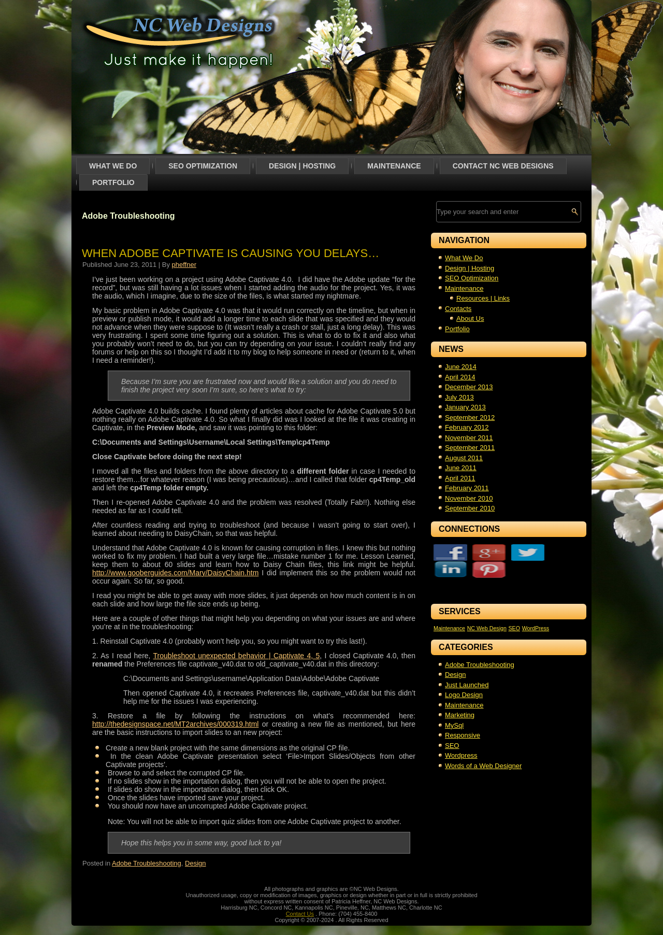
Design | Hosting (302, 166)
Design (195, 863)
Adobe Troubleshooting (146, 863)
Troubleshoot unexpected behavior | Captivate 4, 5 (236, 655)
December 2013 (469, 387)
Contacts (458, 309)
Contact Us (300, 914)
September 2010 (470, 508)
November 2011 (469, 438)
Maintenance (394, 166)
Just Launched (467, 668)
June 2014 (461, 367)
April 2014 (460, 377)
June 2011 (461, 468)
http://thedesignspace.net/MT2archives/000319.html (175, 724)
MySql (454, 708)
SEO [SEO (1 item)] (514, 611)
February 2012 (467, 427)
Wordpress (461, 738)
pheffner (184, 264)
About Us (470, 318)
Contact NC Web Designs (503, 166)
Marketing (459, 698)
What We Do (113, 166)
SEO (452, 728)
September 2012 (470, 417)
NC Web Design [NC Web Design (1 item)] (487, 611)
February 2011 (467, 488)
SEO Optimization (202, 166)
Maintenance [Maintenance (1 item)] (449, 611)
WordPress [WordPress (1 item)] (536, 611)
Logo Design (464, 678)
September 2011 (470, 447)
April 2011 (460, 478)
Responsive (462, 718)
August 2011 (464, 458)
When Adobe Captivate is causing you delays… (230, 253)
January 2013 (465, 407)
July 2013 (459, 397)
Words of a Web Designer (483, 749)
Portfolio (113, 182)
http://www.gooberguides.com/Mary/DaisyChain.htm (175, 573)
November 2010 (469, 498)
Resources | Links (483, 298)
